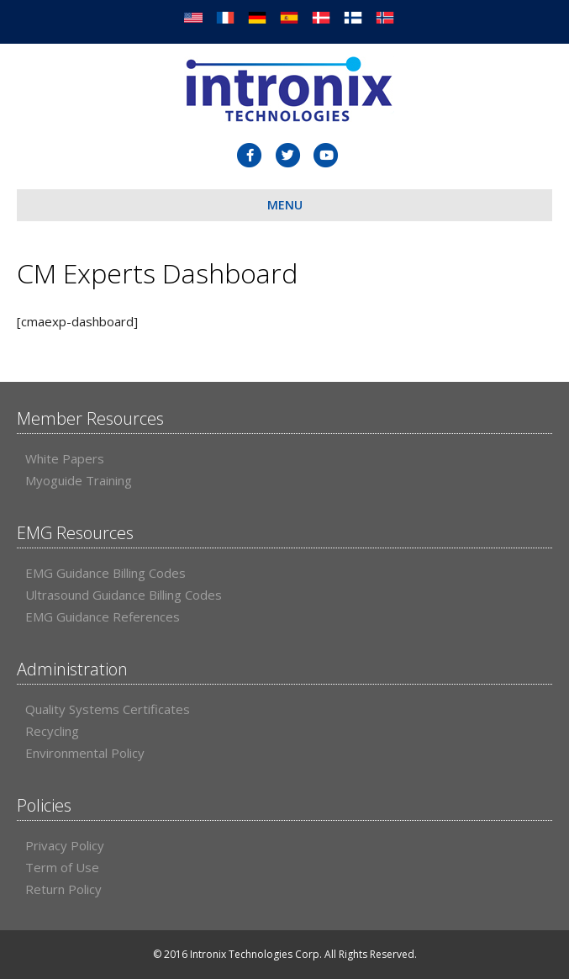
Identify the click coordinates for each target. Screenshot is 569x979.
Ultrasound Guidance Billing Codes (123, 594)
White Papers (64, 458)
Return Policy (63, 889)
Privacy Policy (64, 845)
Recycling (52, 730)
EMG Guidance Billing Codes (105, 572)
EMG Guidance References (102, 616)
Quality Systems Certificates (107, 709)
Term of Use (62, 867)
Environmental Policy (85, 752)
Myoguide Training (78, 480)
